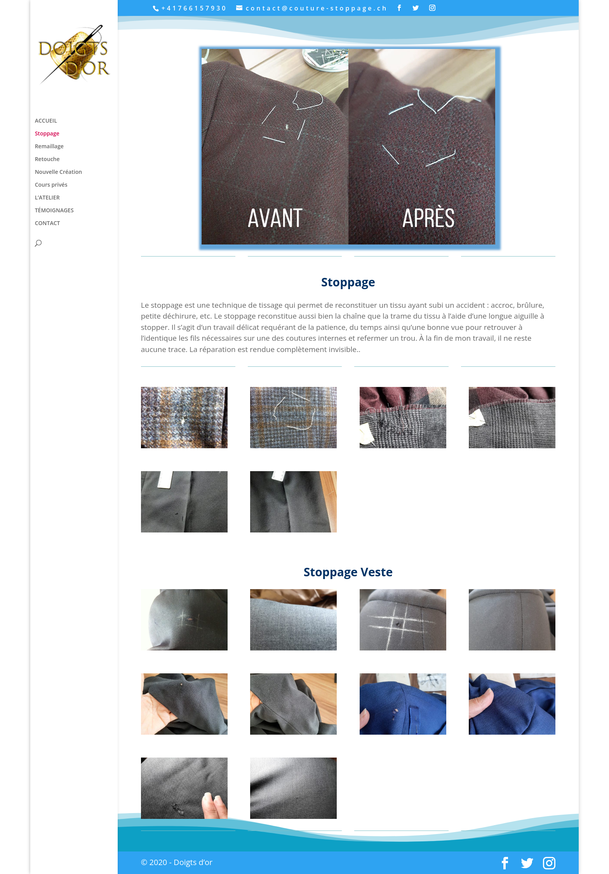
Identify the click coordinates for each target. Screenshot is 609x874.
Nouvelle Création (58, 172)
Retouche (47, 159)
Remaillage (49, 147)
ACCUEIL (46, 121)
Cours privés (51, 185)
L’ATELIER (47, 198)
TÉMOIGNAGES (54, 211)
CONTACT (47, 223)
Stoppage (47, 134)
